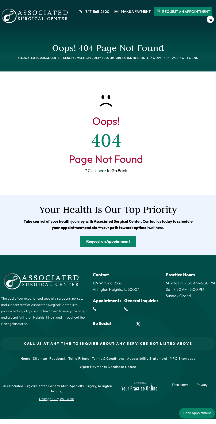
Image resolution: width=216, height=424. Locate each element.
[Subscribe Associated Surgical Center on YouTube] (157, 324)
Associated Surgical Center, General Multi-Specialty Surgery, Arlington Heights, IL (83, 58)
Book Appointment (197, 413)
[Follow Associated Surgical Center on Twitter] (138, 324)
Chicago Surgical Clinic (56, 404)
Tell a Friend (78, 360)
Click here (97, 170)
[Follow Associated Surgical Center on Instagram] (147, 324)
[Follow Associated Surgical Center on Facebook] (119, 324)
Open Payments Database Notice (108, 370)
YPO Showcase (185, 360)
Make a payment (136, 12)
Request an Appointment (108, 241)
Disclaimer (181, 391)
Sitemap (38, 360)
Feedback (57, 360)
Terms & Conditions (109, 360)
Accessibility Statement (149, 360)
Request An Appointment (183, 12)
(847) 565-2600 (93, 12)
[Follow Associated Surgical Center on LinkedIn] (128, 324)
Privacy (202, 391)
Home (23, 360)
